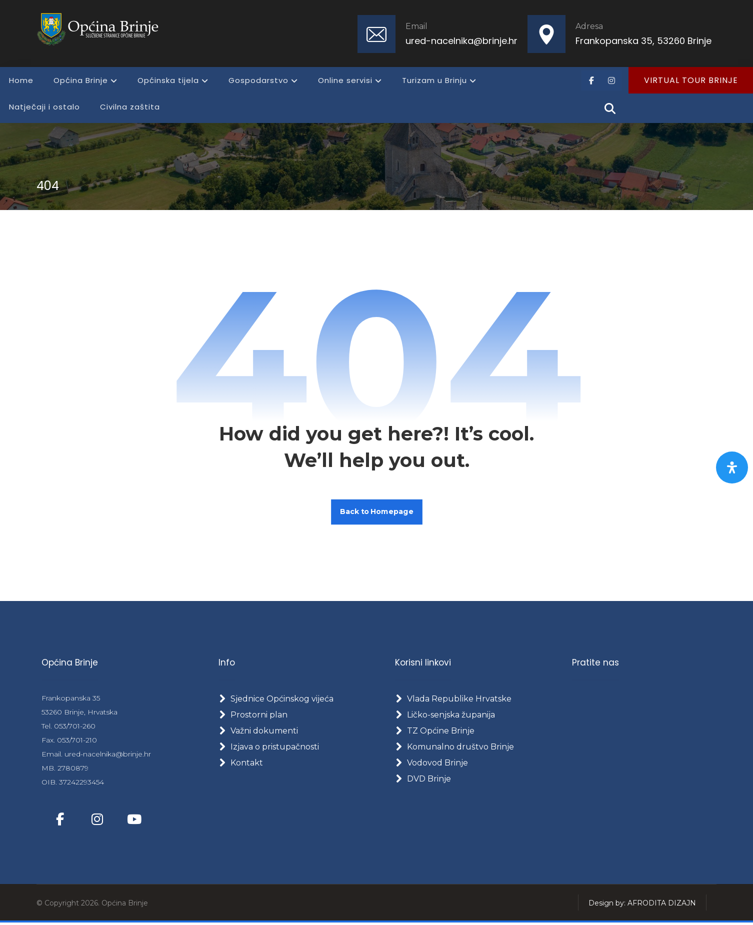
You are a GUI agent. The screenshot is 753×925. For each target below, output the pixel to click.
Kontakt (240, 764)
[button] (592, 80)
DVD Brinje (423, 780)
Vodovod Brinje (431, 764)
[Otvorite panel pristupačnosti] (732, 468)
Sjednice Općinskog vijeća (276, 700)
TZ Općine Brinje (434, 732)
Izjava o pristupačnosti (268, 748)
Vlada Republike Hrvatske (453, 700)
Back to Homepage (377, 512)
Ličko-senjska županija (445, 716)
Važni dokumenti (258, 732)
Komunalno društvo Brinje (454, 748)
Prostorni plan (253, 716)
